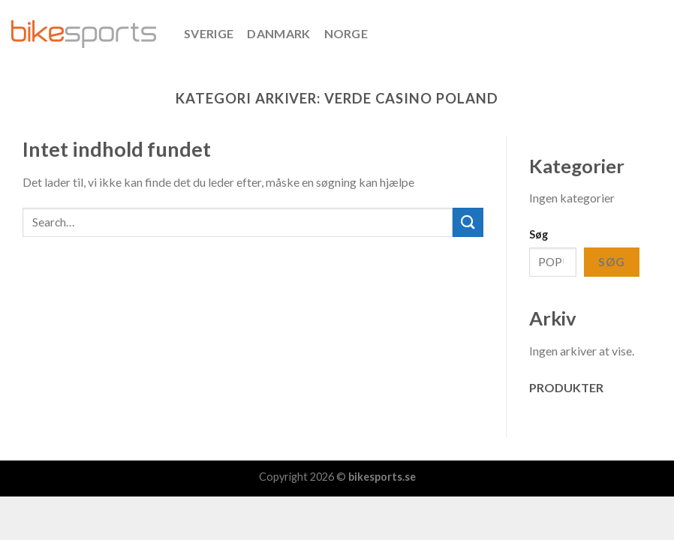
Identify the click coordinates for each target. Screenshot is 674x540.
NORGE (346, 33)
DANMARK (278, 33)
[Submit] (468, 222)
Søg (538, 234)
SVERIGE (208, 33)
